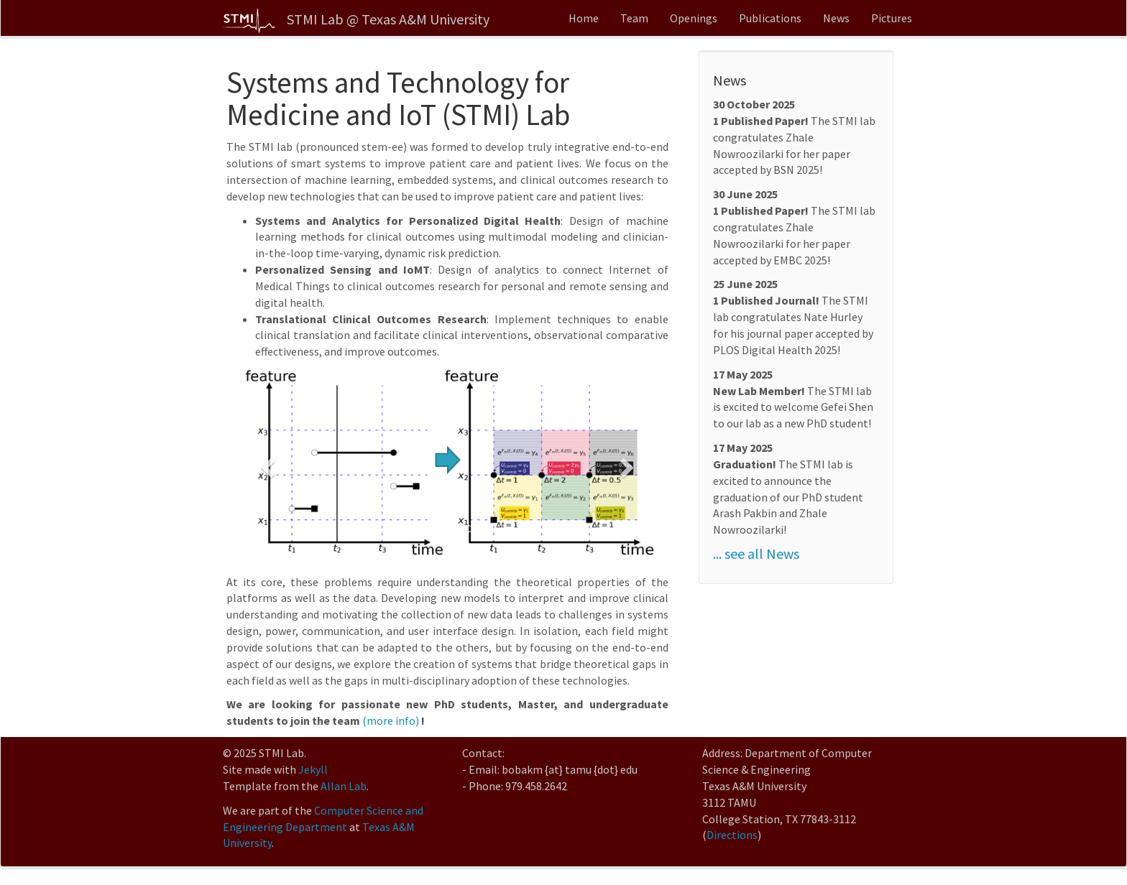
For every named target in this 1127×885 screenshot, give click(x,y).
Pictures (891, 18)
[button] (266, 463)
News (836, 18)
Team (634, 18)
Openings (693, 18)
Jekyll (313, 769)
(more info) (390, 720)
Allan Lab (344, 786)
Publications (770, 18)
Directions (732, 835)
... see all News (756, 553)
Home (584, 18)
